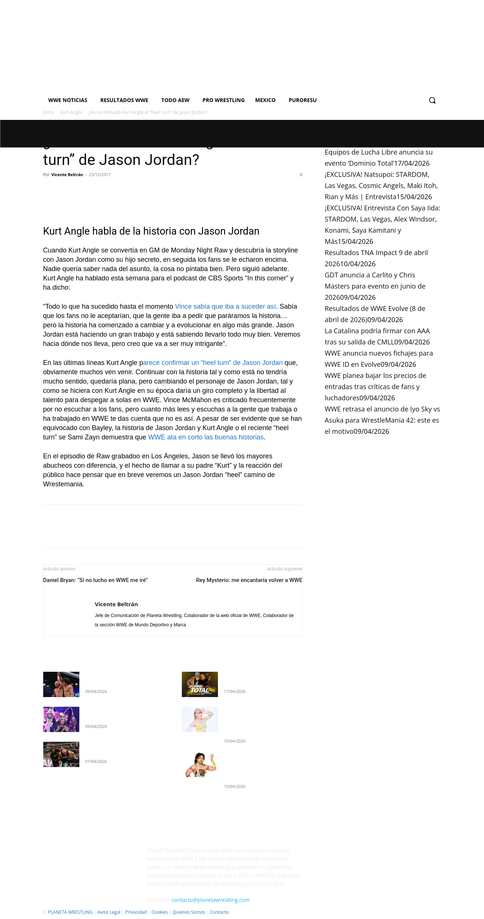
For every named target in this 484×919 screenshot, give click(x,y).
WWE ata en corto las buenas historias (206, 437)
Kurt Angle (71, 112)
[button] (432, 100)
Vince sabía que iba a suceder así (225, 306)
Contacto (219, 912)
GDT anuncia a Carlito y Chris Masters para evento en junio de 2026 (375, 286)
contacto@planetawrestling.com (211, 899)
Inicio (48, 112)
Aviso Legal (108, 912)
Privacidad (136, 912)
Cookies (160, 912)
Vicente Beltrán (67, 174)
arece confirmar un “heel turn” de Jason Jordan (213, 362)
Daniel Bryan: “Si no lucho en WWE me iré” (95, 580)
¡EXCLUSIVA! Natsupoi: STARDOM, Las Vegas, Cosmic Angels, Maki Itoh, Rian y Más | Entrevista (381, 185)
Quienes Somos (189, 912)
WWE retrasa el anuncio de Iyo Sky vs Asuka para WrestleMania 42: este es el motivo (382, 420)
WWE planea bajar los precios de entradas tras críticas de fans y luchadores (375, 386)
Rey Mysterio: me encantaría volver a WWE (249, 580)
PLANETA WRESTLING (70, 912)
